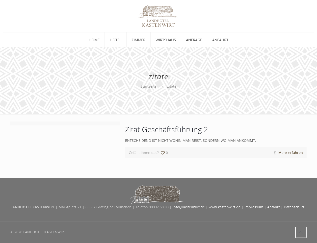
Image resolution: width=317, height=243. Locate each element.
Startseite (149, 86)
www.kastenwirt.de (224, 207)
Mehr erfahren (290, 152)
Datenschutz (294, 207)
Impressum (253, 207)
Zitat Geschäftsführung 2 (166, 129)
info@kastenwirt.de (189, 207)
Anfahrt (273, 207)
